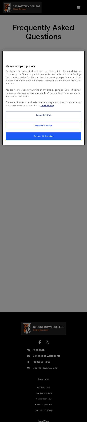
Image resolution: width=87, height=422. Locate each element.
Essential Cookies (43, 125)
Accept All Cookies (43, 136)
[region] (43, 98)
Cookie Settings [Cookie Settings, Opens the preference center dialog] (43, 115)
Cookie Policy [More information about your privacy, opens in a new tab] (47, 105)
